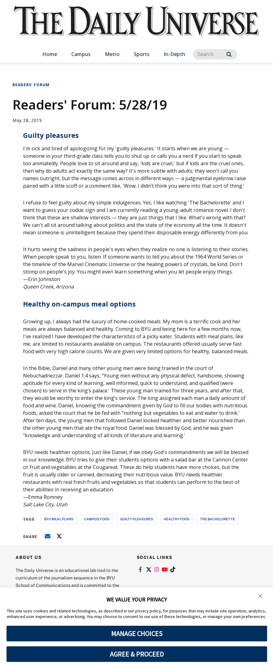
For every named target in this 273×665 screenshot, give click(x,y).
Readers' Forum (30, 84)
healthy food (177, 519)
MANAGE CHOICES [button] (136, 633)
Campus (81, 54)
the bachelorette (217, 519)
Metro (112, 54)
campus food (97, 519)
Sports (141, 54)
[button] (260, 596)
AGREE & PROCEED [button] (137, 654)
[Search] (215, 54)
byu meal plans (58, 519)
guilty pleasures (136, 519)
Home (49, 54)
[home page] (136, 27)
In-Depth (174, 54)
